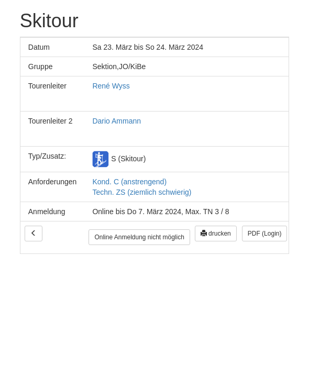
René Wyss (110, 86)
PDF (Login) (265, 233)
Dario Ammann (116, 121)
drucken (216, 233)
